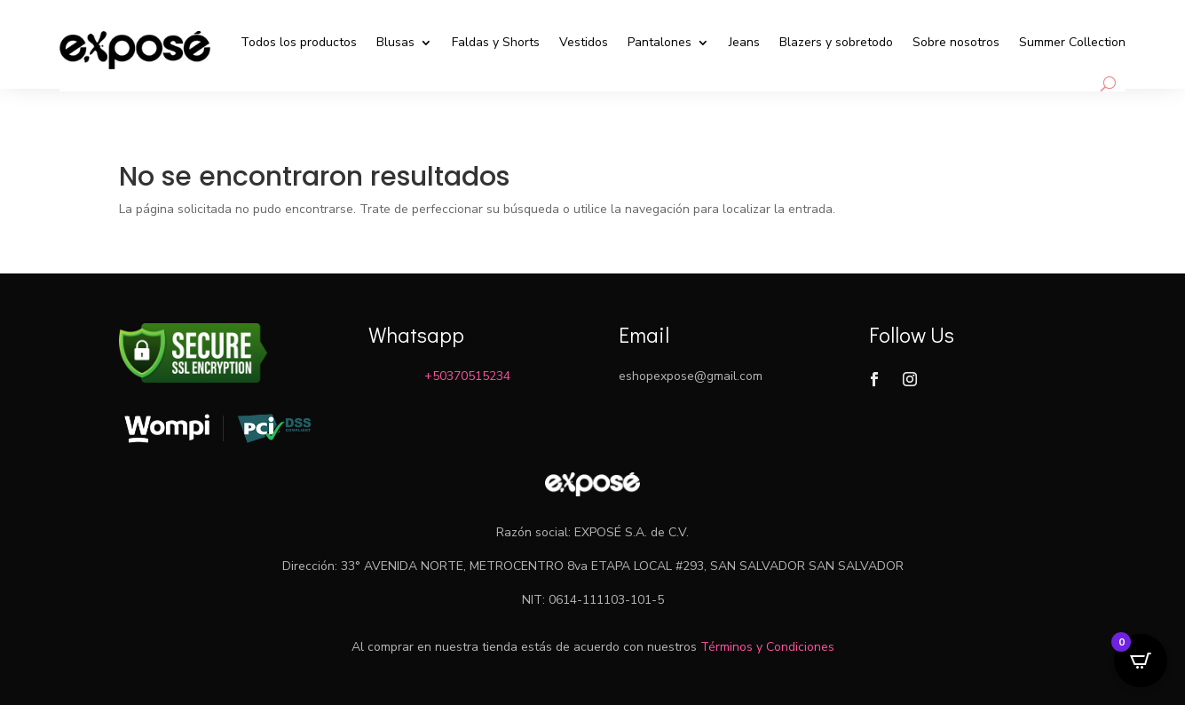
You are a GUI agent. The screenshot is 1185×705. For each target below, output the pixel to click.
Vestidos (583, 42)
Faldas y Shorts (496, 42)
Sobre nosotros (955, 42)
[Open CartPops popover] (1140, 660)
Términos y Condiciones (767, 646)
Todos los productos (299, 42)
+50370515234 (467, 376)
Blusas (395, 42)
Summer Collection (1072, 42)
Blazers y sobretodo (836, 42)
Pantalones (659, 42)
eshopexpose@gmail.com (690, 376)
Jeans (744, 42)
